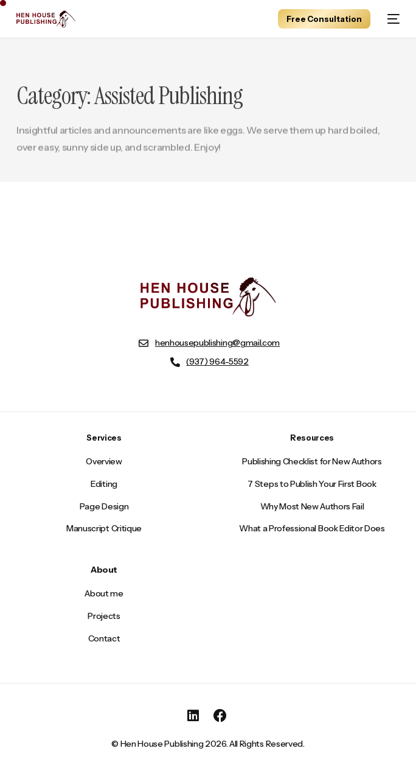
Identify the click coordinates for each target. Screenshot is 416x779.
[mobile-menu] (391, 18)
